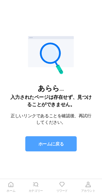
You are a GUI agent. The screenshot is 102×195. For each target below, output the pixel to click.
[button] (51, 143)
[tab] (11, 187)
